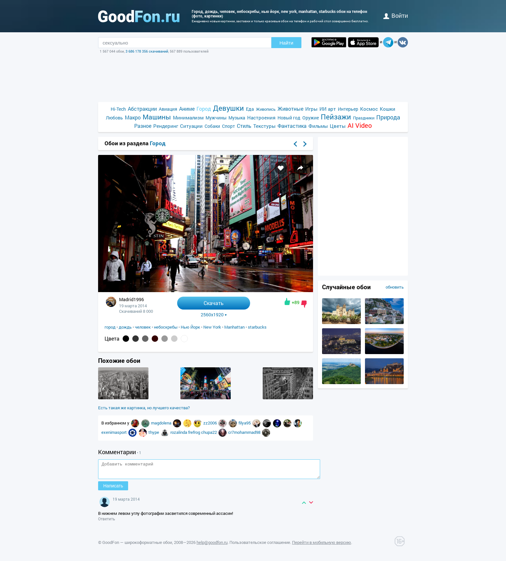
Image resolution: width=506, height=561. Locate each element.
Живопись (266, 109)
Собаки (212, 126)
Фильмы (318, 126)
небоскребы (165, 327)
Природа (388, 117)
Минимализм (188, 117)
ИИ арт (327, 109)
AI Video (360, 125)
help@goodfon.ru (212, 545)
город (110, 327)
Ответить (106, 521)
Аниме (187, 108)
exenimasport (114, 432)
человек (143, 327)
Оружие (310, 118)
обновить (395, 287)
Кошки (387, 109)
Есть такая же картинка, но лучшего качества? (144, 408)
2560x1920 (214, 314)
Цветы (338, 126)
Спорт (228, 126)
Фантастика (292, 125)
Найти (286, 43)
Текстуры (264, 126)
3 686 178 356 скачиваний (147, 51)
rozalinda (179, 432)
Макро (133, 117)
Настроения (261, 117)
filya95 (245, 423)
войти (395, 15)
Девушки (228, 108)
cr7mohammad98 (244, 432)
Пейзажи (336, 116)
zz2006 (210, 423)
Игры (311, 109)
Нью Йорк (190, 327)
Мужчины (216, 118)
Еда (250, 109)
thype (154, 432)
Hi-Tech (118, 109)
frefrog (194, 432)
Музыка (236, 118)
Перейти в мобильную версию (321, 545)
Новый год (289, 118)
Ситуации (191, 126)
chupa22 (209, 432)
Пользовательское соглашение (259, 545)
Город (204, 108)
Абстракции (142, 108)
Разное (142, 125)
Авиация (168, 109)
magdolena (161, 423)
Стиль (244, 125)
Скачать (214, 303)
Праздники (363, 118)
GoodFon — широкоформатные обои (137, 545)
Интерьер (348, 109)
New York (212, 327)
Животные (290, 108)
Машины (157, 117)
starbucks (257, 327)
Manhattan (234, 327)
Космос (369, 109)
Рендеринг (165, 126)
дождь (125, 327)
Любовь (114, 118)
